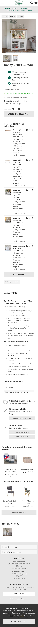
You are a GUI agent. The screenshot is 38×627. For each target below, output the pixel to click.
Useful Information (12, 552)
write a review (22, 437)
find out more (27, 11)
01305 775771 (21, 578)
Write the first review (11, 90)
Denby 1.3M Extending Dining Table (17, 132)
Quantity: (7, 109)
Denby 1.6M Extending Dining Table (17, 162)
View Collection (19, 512)
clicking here (29, 615)
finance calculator (22, 418)
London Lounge (11, 547)
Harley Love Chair (27, 469)
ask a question (22, 432)
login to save (12, 282)
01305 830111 (20, 568)
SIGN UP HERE (19, 594)
